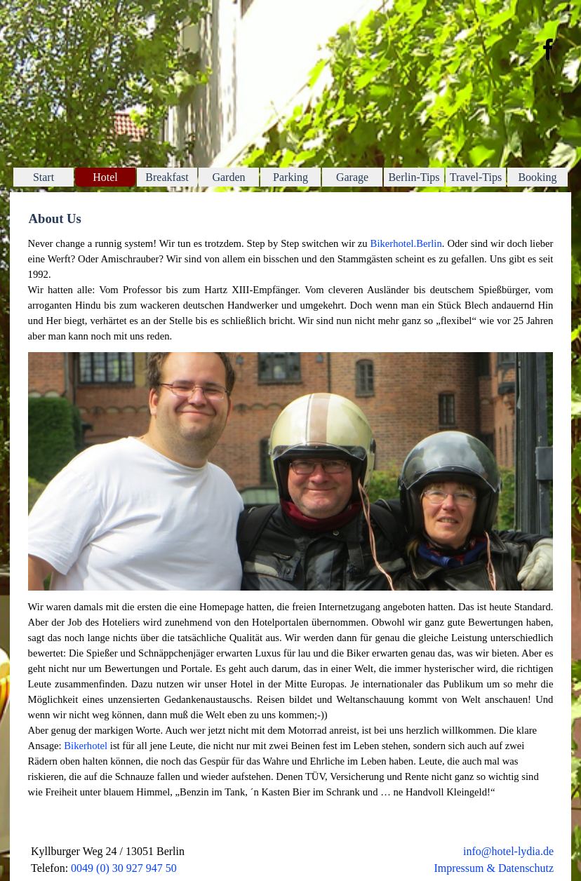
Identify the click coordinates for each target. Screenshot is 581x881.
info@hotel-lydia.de (508, 851)
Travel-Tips (476, 177)
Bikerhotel (85, 745)
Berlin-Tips (413, 177)
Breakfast (166, 177)
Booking (537, 177)
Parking (290, 177)
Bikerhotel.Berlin (406, 243)
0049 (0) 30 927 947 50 (124, 868)
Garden (228, 177)
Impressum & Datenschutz (494, 868)
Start (43, 177)
